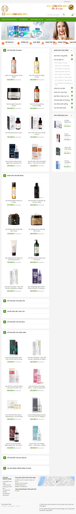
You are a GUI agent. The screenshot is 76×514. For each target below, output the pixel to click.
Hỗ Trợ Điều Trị (59, 59)
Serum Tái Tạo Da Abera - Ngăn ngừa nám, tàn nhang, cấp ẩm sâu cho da (14, 444)
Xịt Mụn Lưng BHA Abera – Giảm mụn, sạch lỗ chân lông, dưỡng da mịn (67, 161)
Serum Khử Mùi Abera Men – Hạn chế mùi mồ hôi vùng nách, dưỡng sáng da (14, 358)
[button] (67, 1)
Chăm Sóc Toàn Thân (60, 92)
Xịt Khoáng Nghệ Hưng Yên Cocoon (14, 201)
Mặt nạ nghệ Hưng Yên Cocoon (14, 104)
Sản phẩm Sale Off (37, 19)
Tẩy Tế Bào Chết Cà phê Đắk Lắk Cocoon (13, 230)
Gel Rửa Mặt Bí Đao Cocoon (14, 133)
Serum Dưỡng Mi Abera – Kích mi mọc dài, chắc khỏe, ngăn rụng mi (68, 134)
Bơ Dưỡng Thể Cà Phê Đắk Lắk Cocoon (37, 230)
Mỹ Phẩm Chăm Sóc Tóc (61, 96)
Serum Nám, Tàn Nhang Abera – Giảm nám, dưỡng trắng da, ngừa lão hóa (37, 444)
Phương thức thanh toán (6, 494)
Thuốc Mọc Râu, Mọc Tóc (62, 71)
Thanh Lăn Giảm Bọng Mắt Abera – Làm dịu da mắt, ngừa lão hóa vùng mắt (68, 148)
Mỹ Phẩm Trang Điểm (60, 56)
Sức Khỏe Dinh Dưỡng (61, 104)
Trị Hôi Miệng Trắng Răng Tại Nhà (64, 84)
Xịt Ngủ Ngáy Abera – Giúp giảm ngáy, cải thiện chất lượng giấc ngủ (68, 121)
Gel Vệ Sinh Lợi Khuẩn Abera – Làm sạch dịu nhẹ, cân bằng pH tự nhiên (14, 387)
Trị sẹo (18, 506)
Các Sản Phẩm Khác (60, 108)
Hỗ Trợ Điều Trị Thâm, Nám (63, 77)
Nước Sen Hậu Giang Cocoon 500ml (14, 76)
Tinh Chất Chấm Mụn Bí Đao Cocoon (36, 133)
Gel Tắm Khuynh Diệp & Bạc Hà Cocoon (36, 258)
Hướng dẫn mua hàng (9, 19)
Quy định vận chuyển (6, 491)
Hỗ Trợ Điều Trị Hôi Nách (62, 74)
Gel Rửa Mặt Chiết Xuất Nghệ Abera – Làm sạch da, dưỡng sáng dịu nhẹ (37, 162)
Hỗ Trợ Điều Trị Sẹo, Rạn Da (63, 80)
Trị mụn (3, 506)
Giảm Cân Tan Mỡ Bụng (62, 66)
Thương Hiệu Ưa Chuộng (62, 100)
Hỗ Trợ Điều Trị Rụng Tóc (62, 68)
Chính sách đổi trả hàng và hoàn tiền (7, 486)
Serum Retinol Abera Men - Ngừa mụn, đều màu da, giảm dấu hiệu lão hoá (14, 162)
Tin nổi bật (23, 19)
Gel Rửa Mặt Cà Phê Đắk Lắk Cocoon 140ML (36, 201)
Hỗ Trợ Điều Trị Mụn (61, 63)
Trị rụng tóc (11, 506)
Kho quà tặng (51, 19)
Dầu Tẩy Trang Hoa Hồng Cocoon (36, 76)
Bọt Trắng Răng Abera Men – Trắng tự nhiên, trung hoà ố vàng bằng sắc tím (37, 287)
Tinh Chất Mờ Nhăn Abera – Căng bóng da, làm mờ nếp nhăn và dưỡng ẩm (13, 415)
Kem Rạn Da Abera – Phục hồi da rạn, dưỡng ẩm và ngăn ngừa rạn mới (14, 287)
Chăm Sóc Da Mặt (59, 88)
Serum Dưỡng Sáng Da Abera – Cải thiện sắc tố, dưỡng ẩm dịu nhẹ (37, 415)
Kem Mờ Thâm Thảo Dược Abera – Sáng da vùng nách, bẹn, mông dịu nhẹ (37, 387)
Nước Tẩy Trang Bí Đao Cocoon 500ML (37, 104)
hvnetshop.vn (23, 486)
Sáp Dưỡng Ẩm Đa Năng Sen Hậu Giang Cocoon (14, 258)
